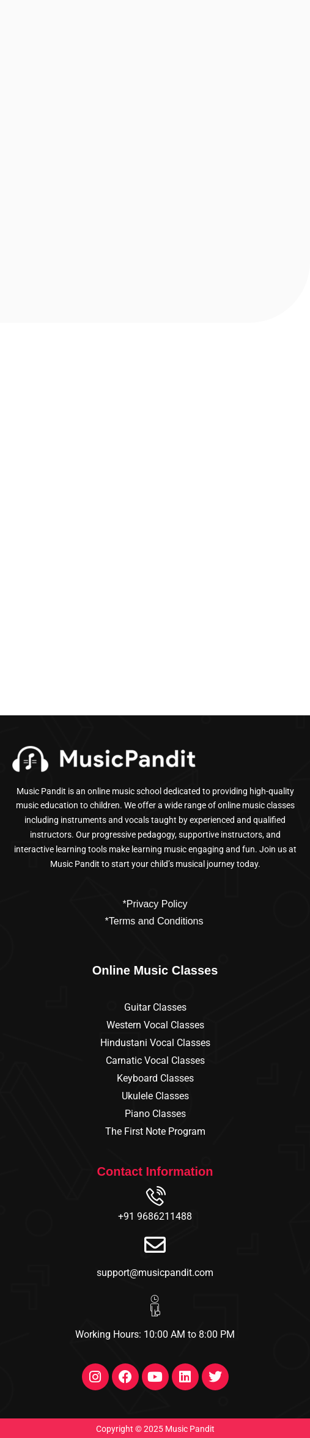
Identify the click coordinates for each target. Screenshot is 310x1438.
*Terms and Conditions (154, 921)
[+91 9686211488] (155, 1197)
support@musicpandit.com (155, 1272)
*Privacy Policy (155, 904)
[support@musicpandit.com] (155, 1244)
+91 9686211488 (155, 1216)
